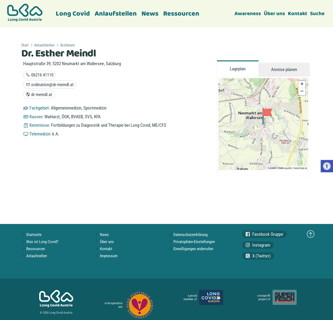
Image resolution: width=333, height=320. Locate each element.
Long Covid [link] (73, 14)
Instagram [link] (258, 245)
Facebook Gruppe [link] (264, 234)
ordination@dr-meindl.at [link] (50, 84)
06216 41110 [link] (39, 75)
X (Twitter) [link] (258, 256)
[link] (327, 166)
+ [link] (301, 84)
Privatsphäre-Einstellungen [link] (191, 241)
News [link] (149, 14)
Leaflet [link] (272, 168)
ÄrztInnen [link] (67, 45)
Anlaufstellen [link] (116, 14)
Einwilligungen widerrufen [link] (190, 248)
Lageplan (238, 69)
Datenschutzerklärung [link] (188, 234)
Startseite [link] (31, 234)
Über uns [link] (274, 14)
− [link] (301, 91)
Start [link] (25, 45)
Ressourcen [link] (181, 14)
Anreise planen (284, 69)
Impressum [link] (106, 255)
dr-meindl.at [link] (39, 94)
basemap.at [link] (300, 168)
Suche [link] (317, 14)
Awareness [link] (248, 14)
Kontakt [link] (297, 14)
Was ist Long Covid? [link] (39, 241)
